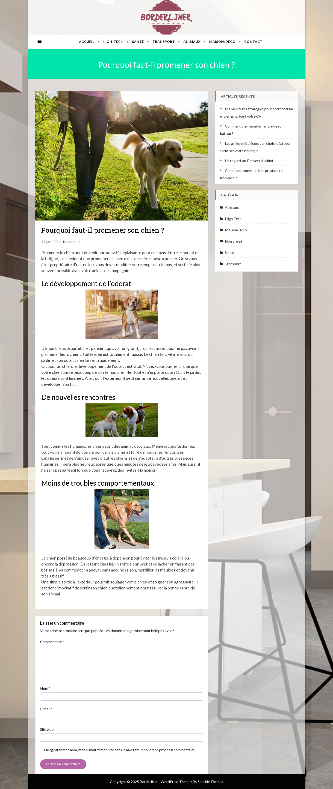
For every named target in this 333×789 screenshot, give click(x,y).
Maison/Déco (222, 42)
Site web (47, 729)
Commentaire (52, 641)
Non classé (233, 241)
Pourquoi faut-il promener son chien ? (102, 230)
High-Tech (113, 42)
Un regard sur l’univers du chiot (249, 160)
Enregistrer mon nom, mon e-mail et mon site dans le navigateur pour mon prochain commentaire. (119, 750)
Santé (138, 42)
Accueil (86, 42)
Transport (164, 42)
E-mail (46, 709)
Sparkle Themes (210, 781)
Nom (45, 688)
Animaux (192, 42)
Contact (253, 42)
